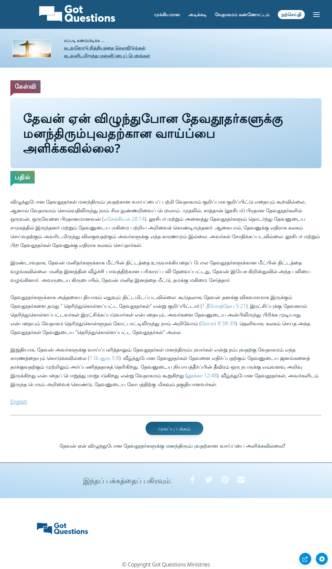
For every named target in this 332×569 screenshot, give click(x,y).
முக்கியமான (167, 14)
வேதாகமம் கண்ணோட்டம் (242, 14)
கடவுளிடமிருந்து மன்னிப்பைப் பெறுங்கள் (107, 55)
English (18, 401)
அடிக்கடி (197, 14)
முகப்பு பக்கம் (174, 428)
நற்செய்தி (291, 14)
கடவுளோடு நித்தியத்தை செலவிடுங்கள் (105, 48)
